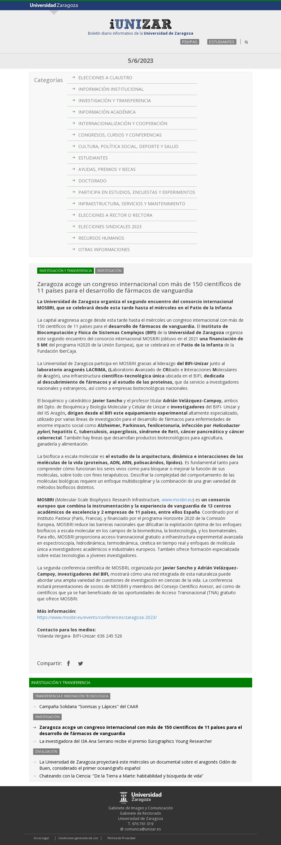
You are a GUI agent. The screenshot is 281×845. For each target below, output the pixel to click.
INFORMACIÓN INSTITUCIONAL (111, 89)
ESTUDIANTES (222, 42)
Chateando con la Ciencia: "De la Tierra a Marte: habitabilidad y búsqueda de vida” (121, 776)
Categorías (48, 80)
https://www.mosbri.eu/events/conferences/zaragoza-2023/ (97, 617)
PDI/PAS (189, 42)
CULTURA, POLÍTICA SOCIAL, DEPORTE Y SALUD (128, 146)
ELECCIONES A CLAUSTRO (105, 78)
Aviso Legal (41, 838)
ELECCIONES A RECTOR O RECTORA (115, 215)
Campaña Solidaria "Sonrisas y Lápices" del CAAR (88, 706)
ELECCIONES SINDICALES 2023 (110, 226)
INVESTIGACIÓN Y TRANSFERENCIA (114, 100)
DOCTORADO (92, 181)
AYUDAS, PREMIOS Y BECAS (107, 169)
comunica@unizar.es (143, 829)
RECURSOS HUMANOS (101, 238)
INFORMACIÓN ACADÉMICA (107, 112)
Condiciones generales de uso (78, 838)
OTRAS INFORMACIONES (104, 249)
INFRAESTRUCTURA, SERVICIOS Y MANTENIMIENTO (131, 204)
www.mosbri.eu (177, 500)
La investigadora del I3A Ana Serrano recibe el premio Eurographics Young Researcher (125, 741)
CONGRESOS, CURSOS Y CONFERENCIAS (120, 135)
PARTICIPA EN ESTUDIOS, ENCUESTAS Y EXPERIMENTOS (136, 192)
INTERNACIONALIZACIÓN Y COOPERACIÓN (122, 123)
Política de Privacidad (121, 838)
